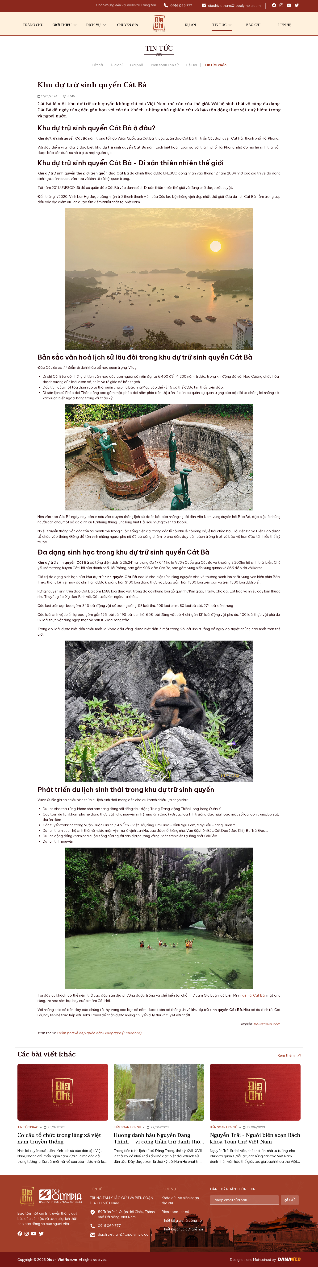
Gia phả (136, 65)
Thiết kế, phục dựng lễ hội (182, 1229)
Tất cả (97, 65)
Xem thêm (286, 1055)
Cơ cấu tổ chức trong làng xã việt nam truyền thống (59, 1138)
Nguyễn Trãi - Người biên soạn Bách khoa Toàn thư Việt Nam (255, 1138)
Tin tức (159, 48)
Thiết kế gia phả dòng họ (182, 1220)
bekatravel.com (267, 1024)
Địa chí (116, 65)
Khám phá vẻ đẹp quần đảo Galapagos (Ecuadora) (99, 1033)
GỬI (289, 1200)
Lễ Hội (191, 65)
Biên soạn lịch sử (165, 65)
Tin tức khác (216, 65)
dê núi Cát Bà (253, 995)
